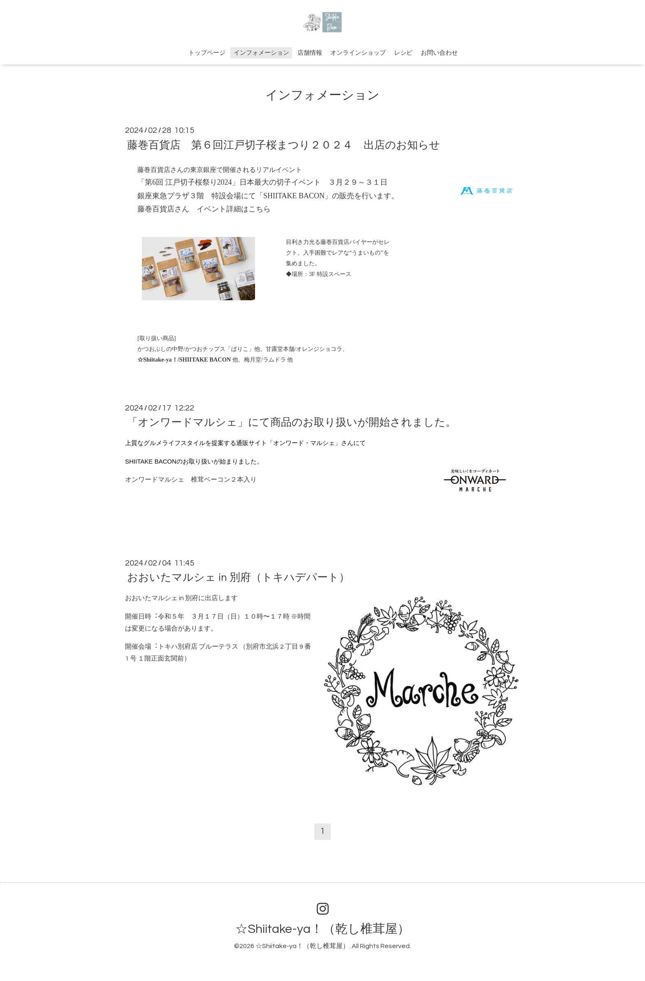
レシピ (403, 53)
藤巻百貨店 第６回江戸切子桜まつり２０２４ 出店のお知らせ (283, 144)
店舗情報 (309, 53)
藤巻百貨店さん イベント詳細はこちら (204, 209)
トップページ (206, 53)
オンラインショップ (358, 53)
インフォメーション (261, 53)
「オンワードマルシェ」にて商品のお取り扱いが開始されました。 (291, 422)
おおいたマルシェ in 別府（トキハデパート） (238, 577)
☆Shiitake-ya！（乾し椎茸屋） (322, 929)
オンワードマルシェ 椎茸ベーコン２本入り (191, 479)
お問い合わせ (439, 53)
